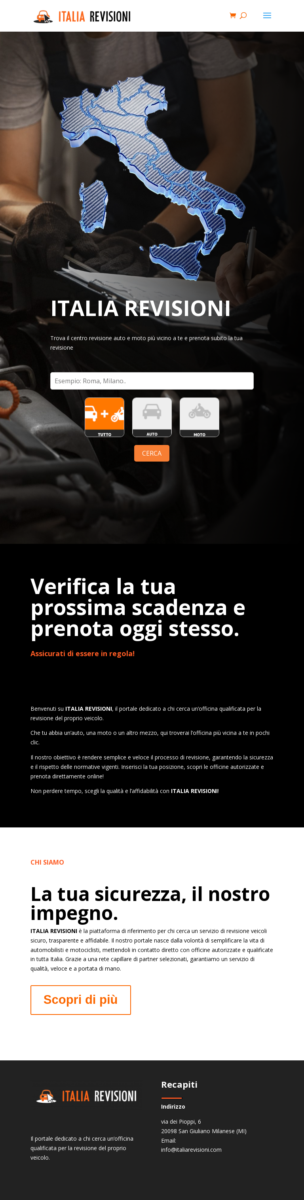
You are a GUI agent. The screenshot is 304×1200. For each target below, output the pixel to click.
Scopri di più (81, 1000)
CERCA (152, 453)
